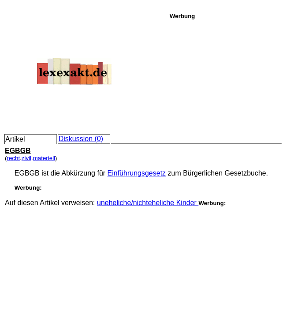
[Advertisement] (225, 74)
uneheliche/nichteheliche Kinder (147, 202)
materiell (44, 158)
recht (13, 158)
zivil (26, 158)
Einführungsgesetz (137, 173)
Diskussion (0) (81, 138)
